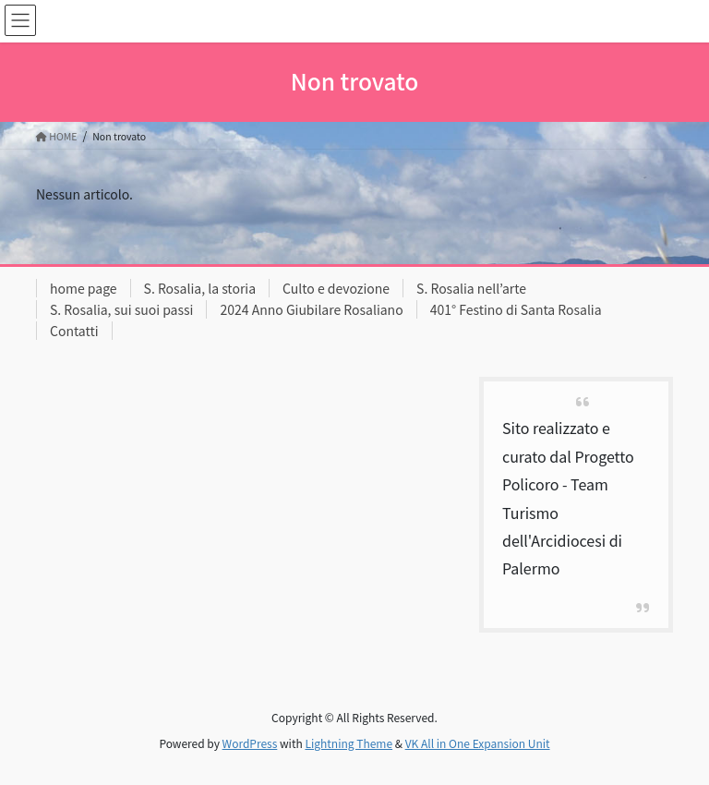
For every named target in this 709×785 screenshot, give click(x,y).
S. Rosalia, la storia (200, 288)
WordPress (250, 743)
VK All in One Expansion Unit (477, 743)
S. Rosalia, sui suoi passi (121, 309)
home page (83, 288)
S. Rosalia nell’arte (471, 288)
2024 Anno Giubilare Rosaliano (311, 309)
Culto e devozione (336, 288)
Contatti (74, 330)
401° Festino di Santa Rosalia (516, 309)
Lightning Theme (348, 743)
